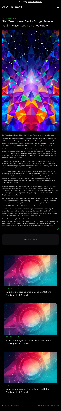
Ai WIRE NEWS (12, 6)
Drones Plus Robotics (35, 2)
